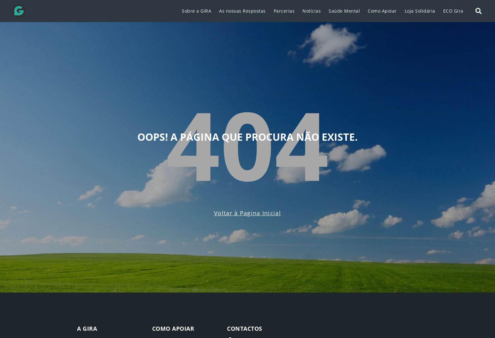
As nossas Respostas (242, 11)
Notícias (311, 11)
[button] (478, 11)
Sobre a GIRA (196, 11)
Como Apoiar (382, 11)
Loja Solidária (420, 11)
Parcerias (284, 11)
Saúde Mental (344, 11)
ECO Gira (453, 11)
